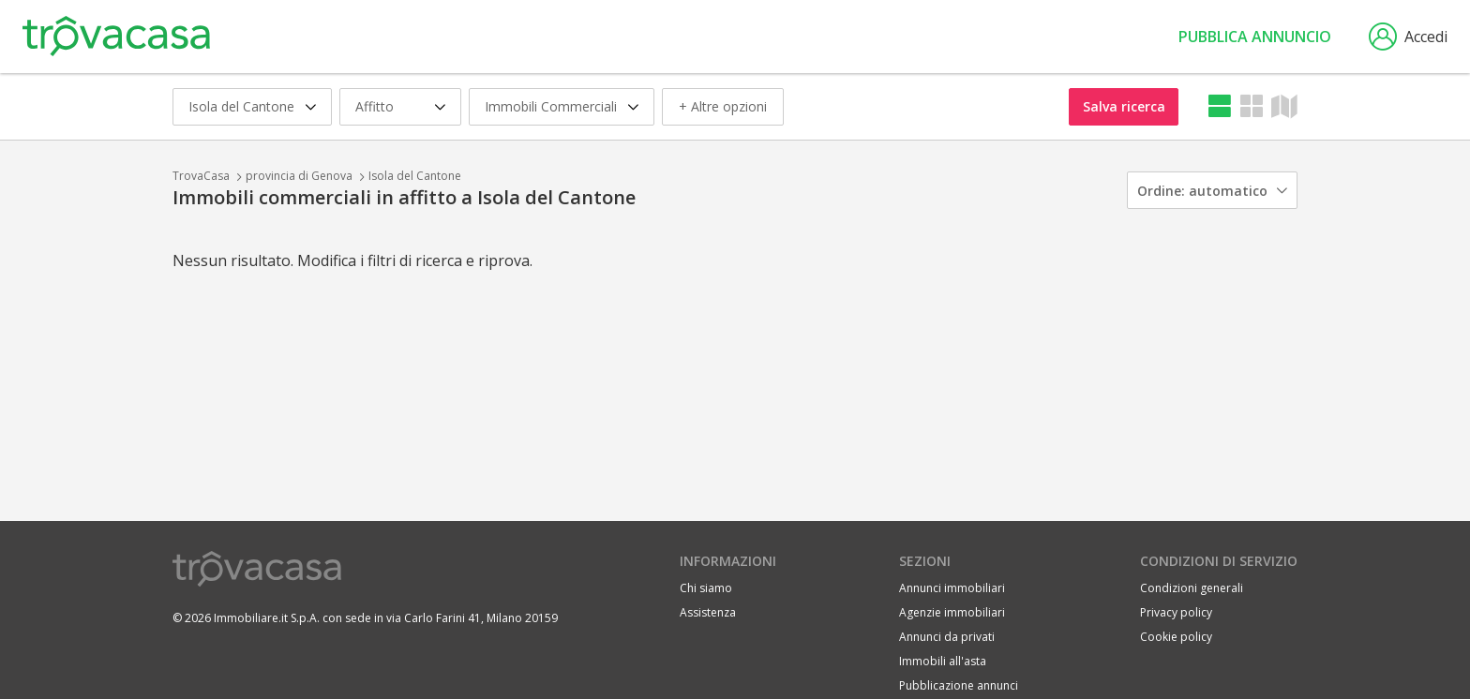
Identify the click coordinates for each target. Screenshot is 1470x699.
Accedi (1408, 36)
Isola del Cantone (414, 176)
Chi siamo (706, 588)
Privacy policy (1176, 612)
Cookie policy (1176, 637)
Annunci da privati (947, 637)
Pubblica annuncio (1254, 36)
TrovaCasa (201, 176)
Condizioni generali (1191, 588)
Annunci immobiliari (952, 588)
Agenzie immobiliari (952, 612)
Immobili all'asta (942, 661)
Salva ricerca (1124, 106)
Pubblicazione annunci (958, 685)
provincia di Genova (299, 176)
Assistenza (708, 612)
